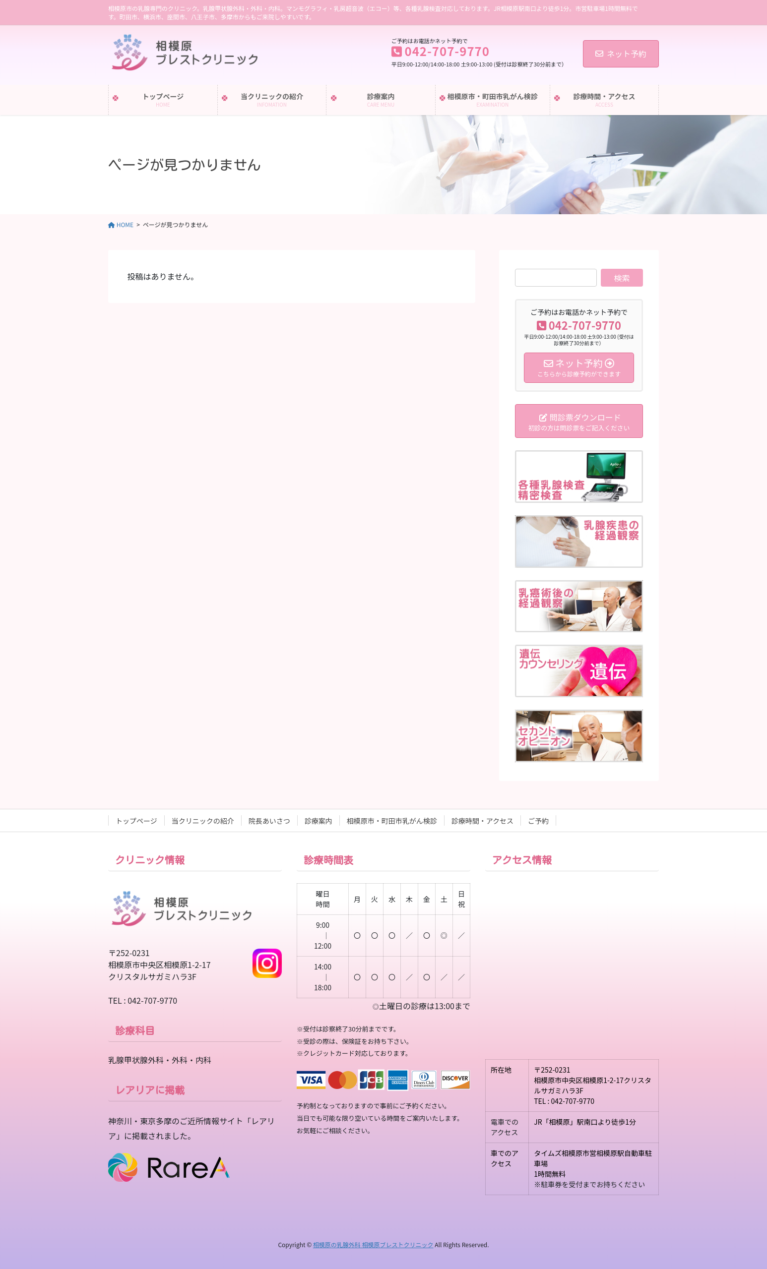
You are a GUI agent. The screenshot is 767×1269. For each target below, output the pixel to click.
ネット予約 (620, 54)
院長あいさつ (269, 821)
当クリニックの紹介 (203, 821)
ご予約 (538, 821)
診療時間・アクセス (482, 821)
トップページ (136, 821)
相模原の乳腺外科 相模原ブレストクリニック (373, 1244)
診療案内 (318, 821)
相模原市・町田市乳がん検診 (392, 821)
